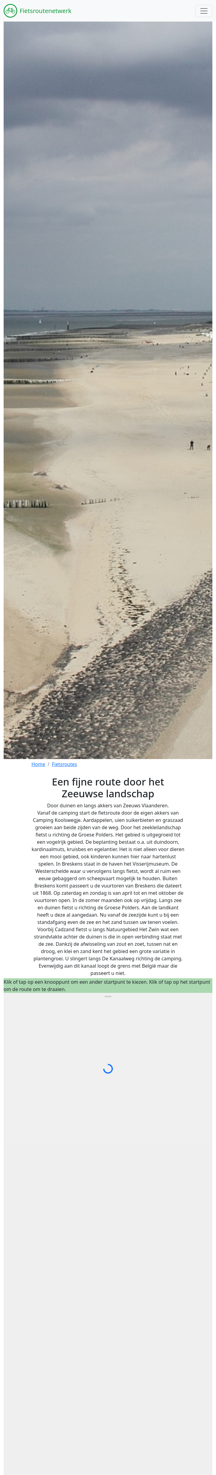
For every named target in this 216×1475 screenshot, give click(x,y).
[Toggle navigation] (203, 11)
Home (38, 764)
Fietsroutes (64, 764)
